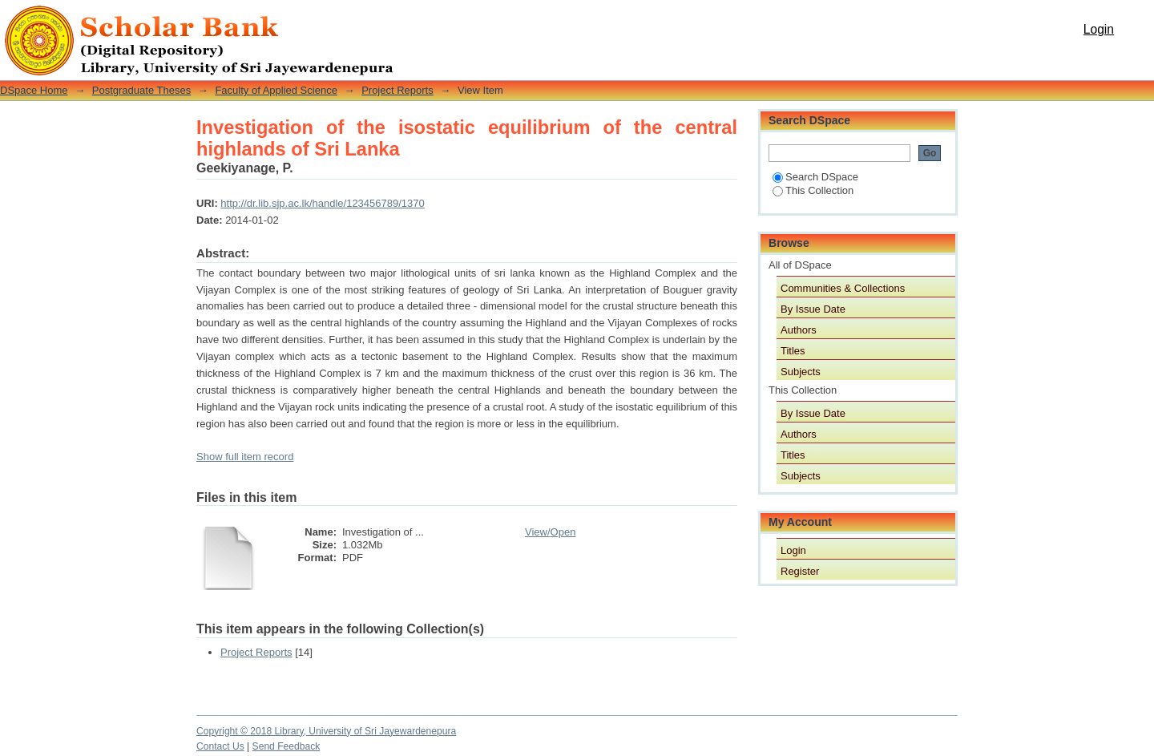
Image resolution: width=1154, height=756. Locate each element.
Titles (793, 351)
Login (1098, 29)
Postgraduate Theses (141, 90)
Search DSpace (815, 177)
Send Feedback (286, 746)
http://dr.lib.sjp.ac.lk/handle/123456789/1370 (322, 203)
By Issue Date (813, 309)
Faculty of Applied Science (276, 90)
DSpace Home (34, 90)
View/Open (550, 532)
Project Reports (397, 90)
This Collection (813, 190)
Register (800, 571)
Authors (799, 330)
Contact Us (220, 746)
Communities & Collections (843, 288)
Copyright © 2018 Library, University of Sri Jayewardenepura (326, 731)
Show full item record (244, 457)
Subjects (801, 372)
